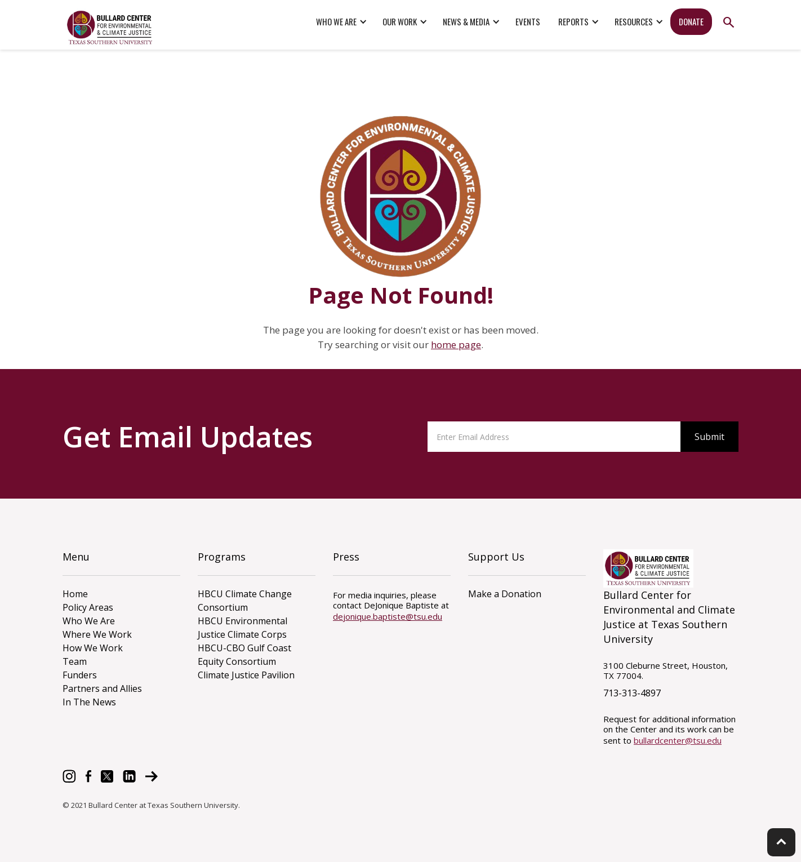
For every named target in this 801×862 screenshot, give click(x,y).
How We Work (93, 648)
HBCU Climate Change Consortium (245, 601)
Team (75, 661)
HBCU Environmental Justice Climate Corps (242, 628)
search (729, 22)
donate (691, 21)
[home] (110, 27)
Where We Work (97, 634)
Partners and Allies (102, 688)
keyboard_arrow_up (781, 841)
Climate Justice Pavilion (246, 675)
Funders (80, 675)
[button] (340, 21)
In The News (89, 702)
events (527, 21)
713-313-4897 (632, 693)
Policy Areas (88, 607)
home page (456, 344)
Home (75, 594)
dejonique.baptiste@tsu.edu (387, 616)
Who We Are (89, 621)
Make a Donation (504, 594)
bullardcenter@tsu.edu (678, 740)
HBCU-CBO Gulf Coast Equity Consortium (244, 655)
